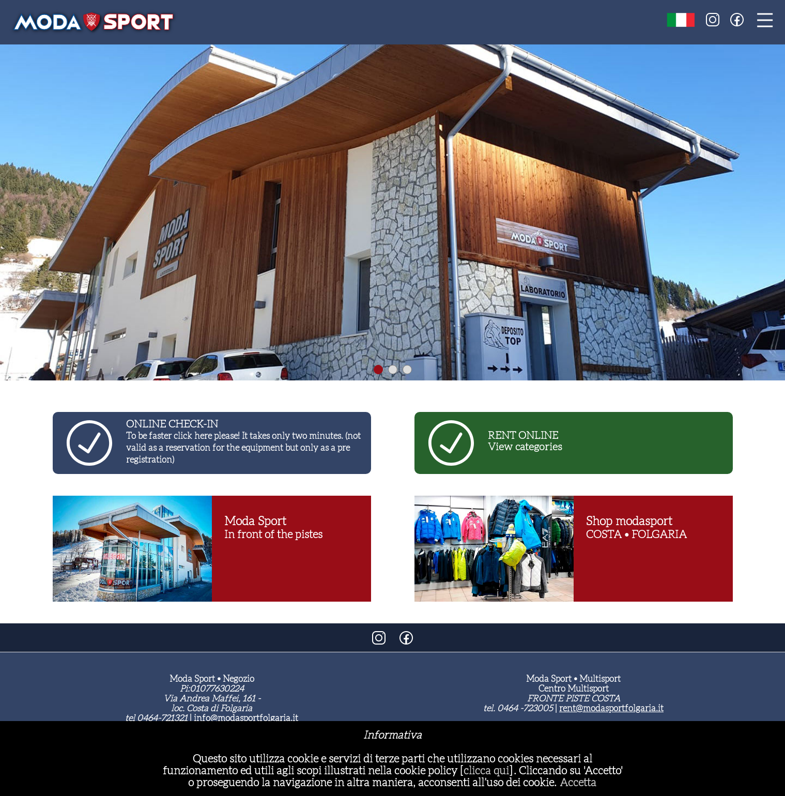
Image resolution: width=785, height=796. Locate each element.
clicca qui (486, 770)
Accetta (578, 782)
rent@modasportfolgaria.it (611, 708)
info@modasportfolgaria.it (246, 718)
